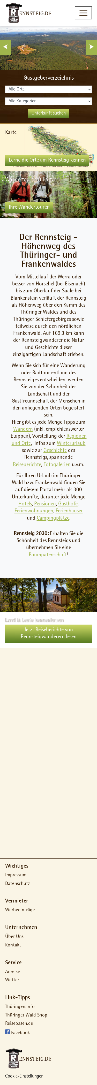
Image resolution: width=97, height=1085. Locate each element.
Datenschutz (17, 884)
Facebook (20, 1033)
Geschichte (55, 450)
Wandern (23, 429)
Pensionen (45, 504)
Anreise (12, 972)
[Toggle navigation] (83, 12)
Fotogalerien (57, 465)
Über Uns (14, 937)
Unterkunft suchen (49, 113)
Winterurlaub (71, 443)
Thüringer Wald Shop (26, 1015)
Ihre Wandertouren (29, 207)
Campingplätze (53, 518)
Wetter (12, 980)
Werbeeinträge (20, 910)
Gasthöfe (68, 504)
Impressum (15, 875)
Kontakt (13, 945)
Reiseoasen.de (19, 1023)
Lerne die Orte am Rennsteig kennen (47, 160)
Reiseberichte (27, 465)
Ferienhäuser (69, 511)
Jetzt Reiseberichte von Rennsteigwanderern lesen (49, 633)
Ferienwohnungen (33, 511)
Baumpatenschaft (48, 555)
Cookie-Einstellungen (24, 1076)
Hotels (25, 504)
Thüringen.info (20, 1007)
